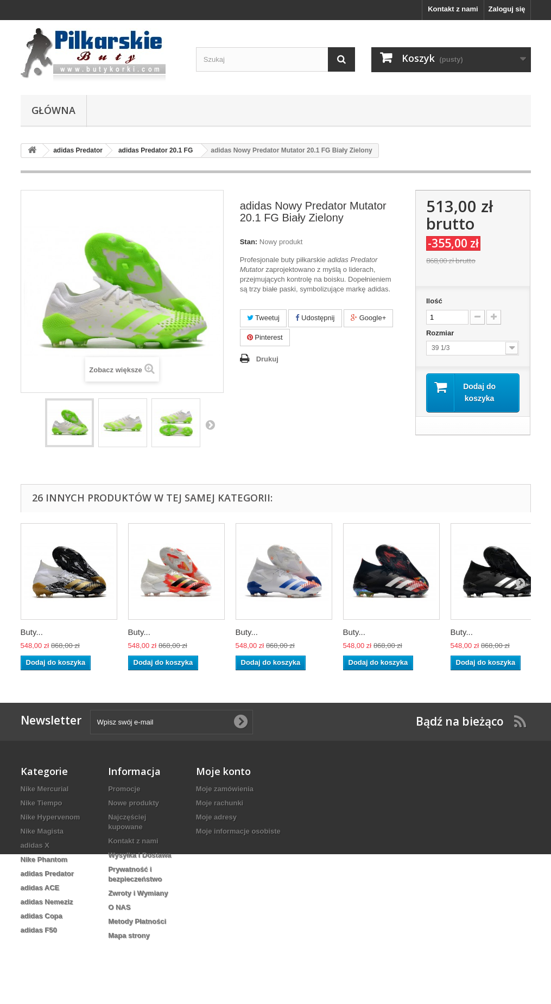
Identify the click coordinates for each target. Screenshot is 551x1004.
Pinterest (265, 337)
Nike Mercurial (45, 789)
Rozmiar (441, 333)
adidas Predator (47, 873)
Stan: (249, 242)
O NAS (119, 907)
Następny (210, 424)
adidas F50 (39, 930)
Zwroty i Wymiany (138, 893)
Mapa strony (129, 935)
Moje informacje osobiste (238, 831)
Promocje (124, 789)
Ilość (434, 301)
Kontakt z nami (453, 9)
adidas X (35, 845)
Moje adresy (216, 817)
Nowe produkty (133, 803)
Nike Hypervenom (50, 817)
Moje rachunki (219, 803)
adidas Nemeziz (47, 902)
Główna (53, 110)
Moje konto (223, 771)
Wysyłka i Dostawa (139, 855)
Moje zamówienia (225, 789)
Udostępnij (314, 318)
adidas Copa (41, 916)
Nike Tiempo (41, 803)
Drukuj (267, 359)
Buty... (32, 632)
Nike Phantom (44, 859)
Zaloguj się (507, 9)
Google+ (368, 318)
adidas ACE (40, 888)
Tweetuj (263, 318)
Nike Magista (42, 831)
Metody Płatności (137, 921)
